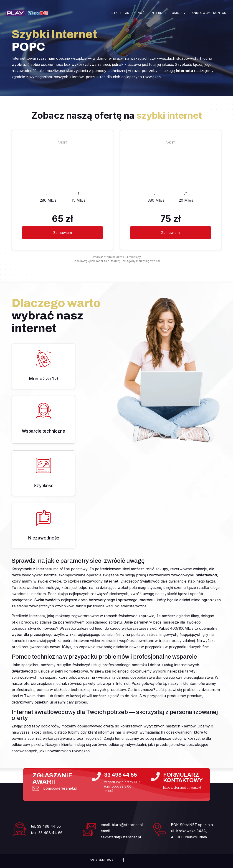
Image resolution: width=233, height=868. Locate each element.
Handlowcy (200, 13)
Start (116, 13)
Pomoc (176, 13)
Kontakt (220, 13)
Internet (159, 13)
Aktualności (136, 13)
